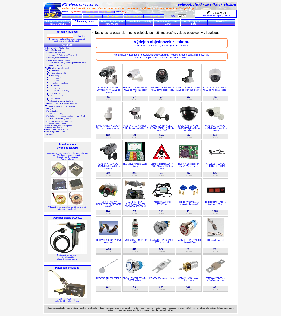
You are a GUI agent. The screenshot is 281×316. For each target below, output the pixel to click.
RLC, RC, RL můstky (61, 91)
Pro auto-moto (58, 88)
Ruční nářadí (52, 111)
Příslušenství (54, 98)
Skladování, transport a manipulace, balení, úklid (66, 116)
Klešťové (55, 86)
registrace (106, 12)
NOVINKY (221, 21)
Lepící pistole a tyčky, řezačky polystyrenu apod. (67, 63)
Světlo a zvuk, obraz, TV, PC (166, 22)
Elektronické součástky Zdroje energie (58, 22)
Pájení (49, 109)
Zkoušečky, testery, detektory (61, 101)
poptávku (70, 159)
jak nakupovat (113, 16)
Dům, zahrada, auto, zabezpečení (112, 22)
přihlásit (90, 12)
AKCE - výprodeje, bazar (194, 22)
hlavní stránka (72, 16)
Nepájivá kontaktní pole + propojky (62, 106)
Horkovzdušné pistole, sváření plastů (63, 55)
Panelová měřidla (56, 96)
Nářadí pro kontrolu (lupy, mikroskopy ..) (62, 103)
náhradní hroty (73, 301)
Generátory (54, 70)
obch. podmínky (133, 16)
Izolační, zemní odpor (61, 83)
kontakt (92, 16)
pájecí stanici (71, 299)
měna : (174, 16)
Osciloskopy (54, 93)
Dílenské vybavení (85, 21)
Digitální (56, 81)
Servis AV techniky (56, 114)
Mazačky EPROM (55, 65)
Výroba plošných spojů (57, 124)
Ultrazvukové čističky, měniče (60, 119)
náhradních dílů (67, 257)
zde (76, 157)
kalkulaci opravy (71, 259)
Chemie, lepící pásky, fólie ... (58, 58)
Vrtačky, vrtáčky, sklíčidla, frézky (59, 121)
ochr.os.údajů (154, 16)
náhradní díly (60, 301)
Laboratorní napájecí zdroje (58, 60)
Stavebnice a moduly (139, 21)
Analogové (57, 78)
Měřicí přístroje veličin (58, 73)
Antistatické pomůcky (55, 53)
